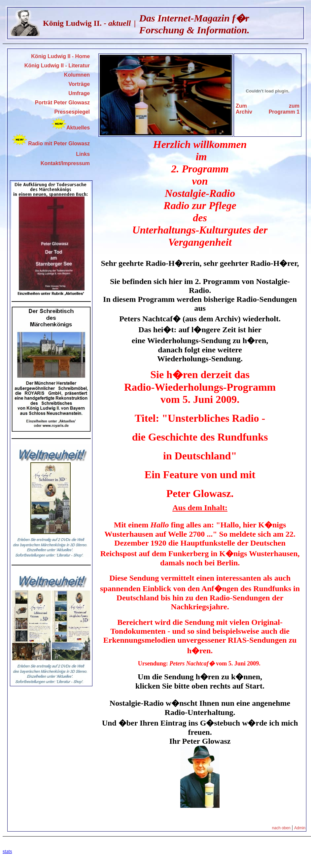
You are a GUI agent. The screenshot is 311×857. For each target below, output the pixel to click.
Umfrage (79, 93)
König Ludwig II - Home (60, 56)
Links (83, 154)
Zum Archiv (244, 109)
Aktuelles (71, 127)
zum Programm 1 (284, 109)
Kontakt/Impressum (65, 163)
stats (7, 851)
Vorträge (79, 84)
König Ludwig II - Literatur (57, 65)
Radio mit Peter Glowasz (59, 143)
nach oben (281, 828)
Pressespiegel (72, 112)
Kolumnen (77, 75)
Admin (299, 828)
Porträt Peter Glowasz (62, 102)
